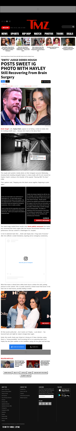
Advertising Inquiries (25, 395)
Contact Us (22, 389)
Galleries (4, 412)
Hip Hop (26, 34)
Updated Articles (5, 404)
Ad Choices (4, 395)
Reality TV (16, 372)
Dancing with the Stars (40, 372)
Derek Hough (7, 372)
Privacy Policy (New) (6, 391)
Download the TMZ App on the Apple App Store (64, 390)
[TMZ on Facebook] (2, 21)
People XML (4, 416)
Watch (37, 34)
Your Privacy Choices (6, 397)
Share (17, 347)
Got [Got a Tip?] (6, 28)
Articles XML (5, 401)
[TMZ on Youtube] (6, 21)
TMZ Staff (4, 84)
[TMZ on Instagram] (9, 21)
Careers (22, 393)
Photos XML (4, 418)
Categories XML (5, 410)
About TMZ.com (5, 389)
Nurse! (30, 372)
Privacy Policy (42, 393)
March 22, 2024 (27, 86)
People (3, 414)
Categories (4, 408)
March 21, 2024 (9, 86)
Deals (70, 34)
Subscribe (52, 396)
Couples (23, 372)
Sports (15, 34)
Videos (3, 420)
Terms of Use (5, 393)
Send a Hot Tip (23, 391)
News (4, 34)
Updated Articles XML (7, 406)
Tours (59, 34)
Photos (49, 34)
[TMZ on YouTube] (46, 403)
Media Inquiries (23, 397)
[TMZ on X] (4, 21)
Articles (3, 399)
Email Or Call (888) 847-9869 (18, 27)
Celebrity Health (25, 375)
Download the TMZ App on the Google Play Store (64, 395)
